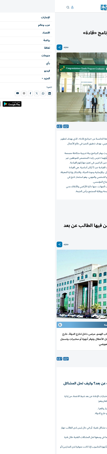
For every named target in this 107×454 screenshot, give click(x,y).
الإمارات (102, 25)
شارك (11, 47)
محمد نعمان (85, 358)
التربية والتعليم (91, 25)
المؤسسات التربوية (94, 207)
